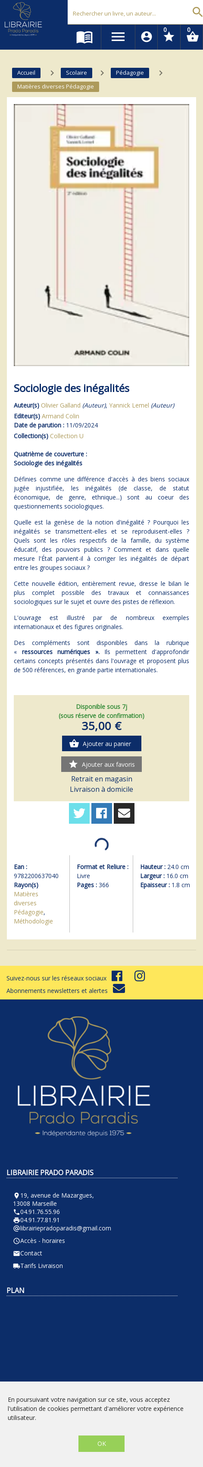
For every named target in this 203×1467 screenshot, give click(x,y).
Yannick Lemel (129, 405)
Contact (27, 1253)
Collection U (67, 436)
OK (101, 1443)
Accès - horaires (39, 1240)
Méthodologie (33, 921)
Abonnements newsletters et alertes (65, 990)
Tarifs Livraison (38, 1265)
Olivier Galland (61, 405)
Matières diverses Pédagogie (29, 903)
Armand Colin (60, 416)
